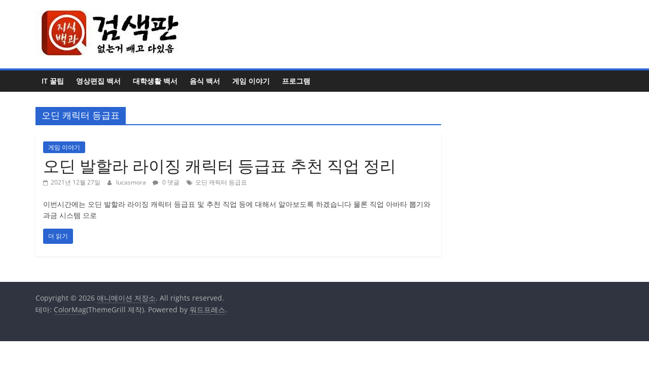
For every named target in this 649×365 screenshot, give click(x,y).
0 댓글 (166, 182)
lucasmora (132, 182)
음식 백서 (205, 81)
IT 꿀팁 (53, 81)
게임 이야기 (251, 81)
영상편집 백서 (98, 81)
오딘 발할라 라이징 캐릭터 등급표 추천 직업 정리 (219, 165)
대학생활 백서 (155, 81)
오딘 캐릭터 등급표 (221, 182)
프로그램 (296, 81)
